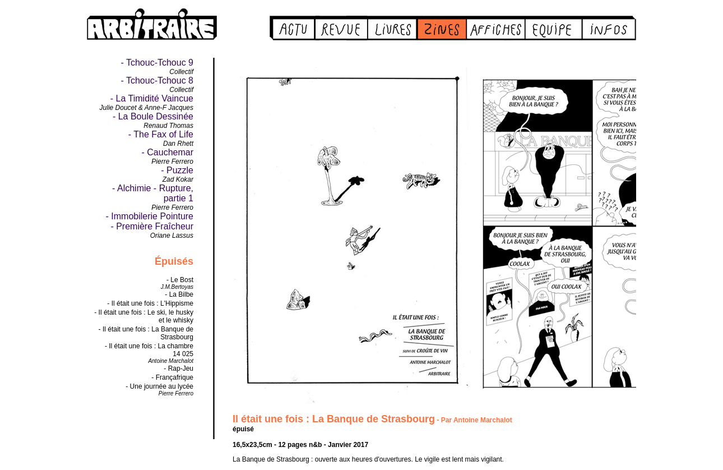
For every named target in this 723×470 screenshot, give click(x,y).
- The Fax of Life (160, 134)
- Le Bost (179, 280)
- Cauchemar (167, 152)
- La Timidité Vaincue (151, 98)
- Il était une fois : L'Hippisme (150, 303)
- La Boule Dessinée (153, 116)
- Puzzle (177, 170)
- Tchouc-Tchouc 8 (157, 80)
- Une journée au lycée (159, 386)
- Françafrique (172, 377)
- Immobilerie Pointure (150, 216)
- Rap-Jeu (178, 368)
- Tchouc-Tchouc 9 (157, 62)
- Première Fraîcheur (151, 226)
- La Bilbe (179, 294)
